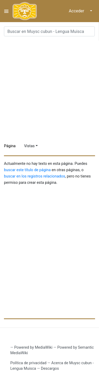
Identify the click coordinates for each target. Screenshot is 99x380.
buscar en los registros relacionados (34, 176)
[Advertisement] (49, 90)
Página (10, 146)
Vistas (29, 146)
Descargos (50, 368)
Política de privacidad (28, 363)
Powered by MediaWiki (33, 347)
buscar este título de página (27, 170)
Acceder (76, 10)
